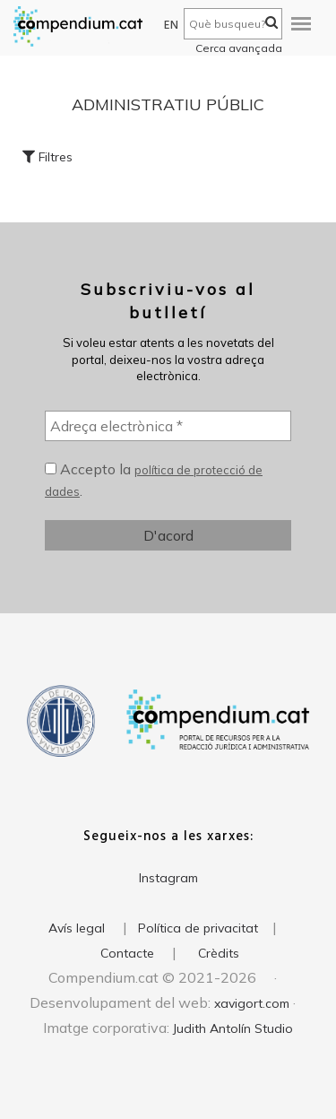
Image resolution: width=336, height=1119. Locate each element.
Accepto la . (154, 479)
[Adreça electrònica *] (168, 426)
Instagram (168, 878)
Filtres (47, 157)
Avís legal (76, 928)
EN (171, 25)
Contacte (127, 953)
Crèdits (218, 953)
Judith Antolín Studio (233, 1028)
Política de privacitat (198, 928)
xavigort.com (251, 1003)
